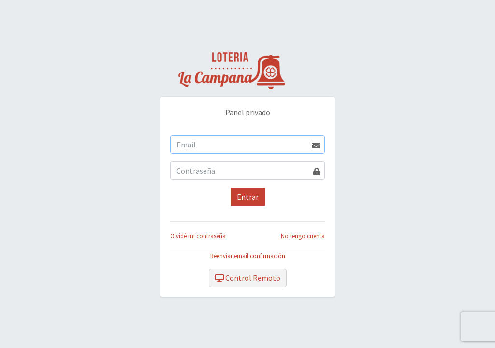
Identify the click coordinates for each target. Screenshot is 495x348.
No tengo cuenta (303, 236)
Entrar (248, 197)
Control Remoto (247, 278)
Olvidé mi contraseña (198, 236)
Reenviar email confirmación (247, 256)
